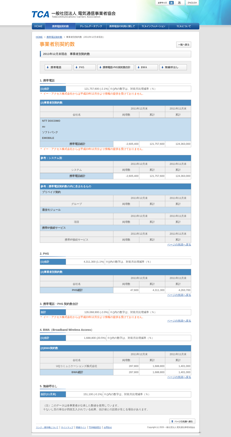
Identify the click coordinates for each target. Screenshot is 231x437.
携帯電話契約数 (54, 37)
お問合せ (108, 427)
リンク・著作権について (47, 427)
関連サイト (81, 427)
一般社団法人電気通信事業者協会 (179, 427)
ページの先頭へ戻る (179, 244)
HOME (39, 37)
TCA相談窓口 (95, 427)
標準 (172, 3)
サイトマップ (67, 427)
